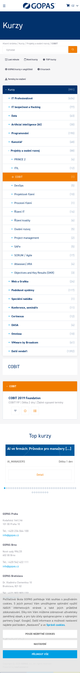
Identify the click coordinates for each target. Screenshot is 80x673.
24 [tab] (54, 488)
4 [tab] (11, 488)
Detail (40, 475)
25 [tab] (56, 488)
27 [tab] (60, 488)
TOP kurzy (49, 59)
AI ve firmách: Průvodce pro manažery (36, 448)
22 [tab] (49, 488)
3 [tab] (9, 488)
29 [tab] (64, 488)
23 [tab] (51, 488)
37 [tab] (37, 492)
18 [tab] (41, 488)
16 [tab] (37, 488)
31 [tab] (69, 488)
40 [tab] (43, 492)
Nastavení (40, 644)
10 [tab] (24, 488)
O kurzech (44, 69)
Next (6, 465)
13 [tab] (30, 488)
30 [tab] (67, 488)
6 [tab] (15, 488)
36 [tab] (34, 492)
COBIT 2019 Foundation (25, 398)
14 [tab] (32, 488)
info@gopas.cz (11, 535)
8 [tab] (19, 488)
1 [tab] (4, 488)
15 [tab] (34, 488)
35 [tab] (32, 492)
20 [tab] (45, 488)
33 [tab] (73, 488)
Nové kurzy (31, 59)
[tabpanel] (40, 463)
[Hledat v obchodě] (35, 49)
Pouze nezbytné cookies (40, 634)
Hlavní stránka (10, 43)
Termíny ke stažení (15, 79)
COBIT (11, 386)
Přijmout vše (40, 654)
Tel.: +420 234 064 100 (16, 531)
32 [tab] (71, 488)
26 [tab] (58, 488)
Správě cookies (55, 625)
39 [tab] (41, 492)
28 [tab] (62, 488)
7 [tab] (17, 488)
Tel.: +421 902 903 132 (16, 593)
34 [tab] (75, 488)
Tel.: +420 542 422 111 (16, 562)
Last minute (12, 59)
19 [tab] (43, 488)
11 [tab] (26, 488)
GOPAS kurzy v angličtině (18, 69)
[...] (68, 448)
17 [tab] (39, 488)
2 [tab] (7, 488)
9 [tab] (21, 488)
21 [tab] (47, 488)
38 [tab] (39, 492)
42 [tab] (47, 492)
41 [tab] (45, 492)
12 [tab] (28, 488)
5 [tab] (13, 488)
